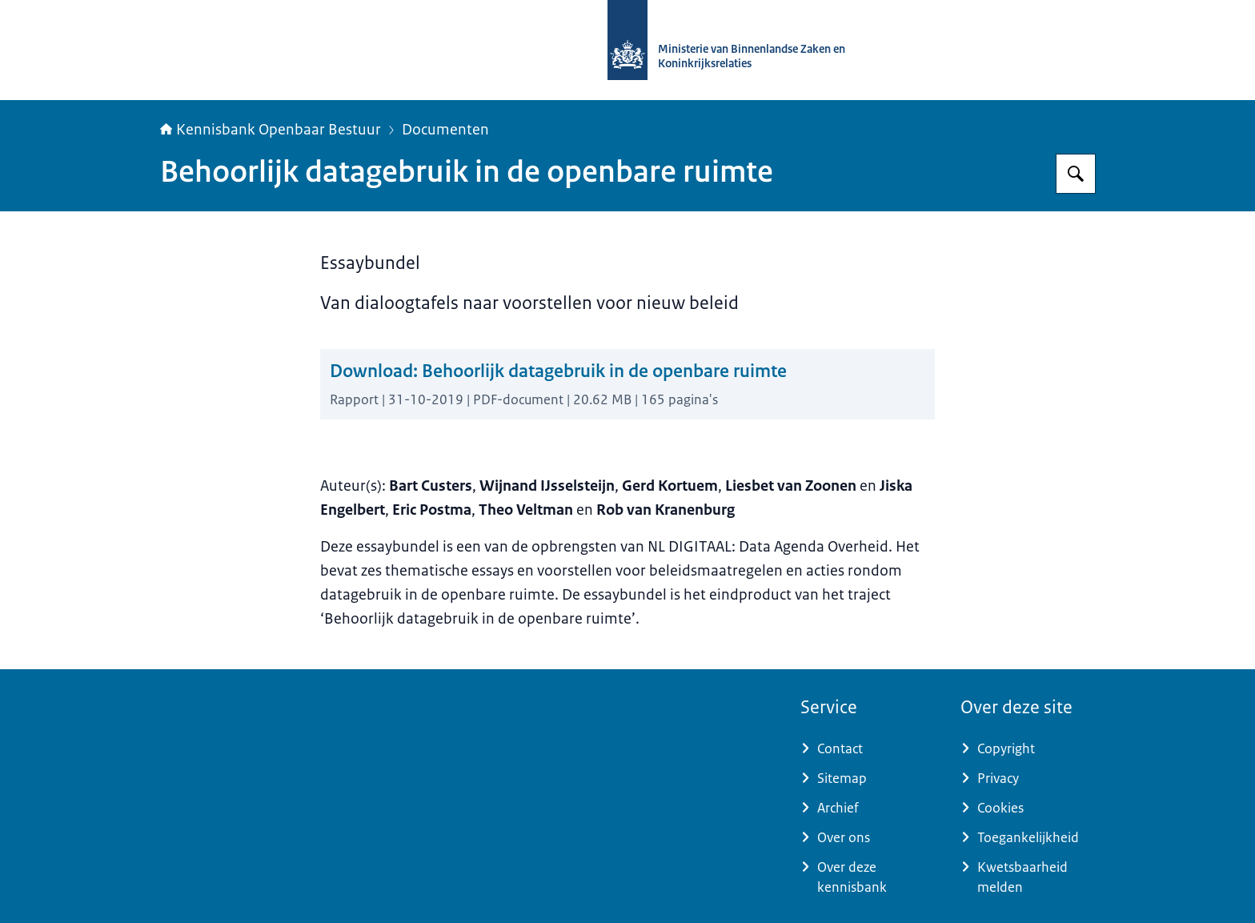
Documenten (445, 129)
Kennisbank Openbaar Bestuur (270, 129)
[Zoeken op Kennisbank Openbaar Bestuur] (1076, 174)
